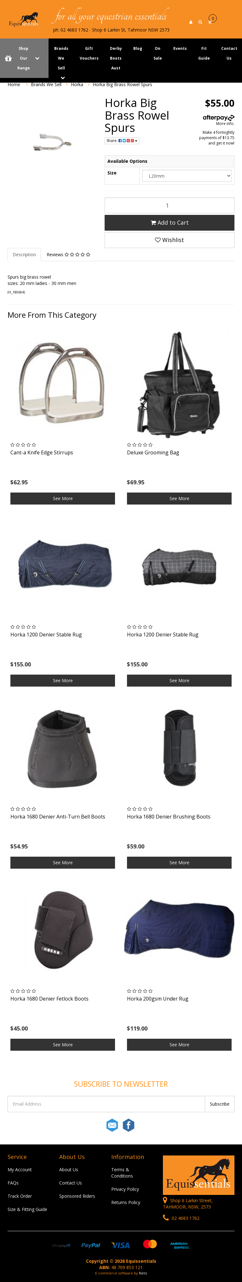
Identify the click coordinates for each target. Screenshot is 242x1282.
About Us (68, 1170)
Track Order (20, 1196)
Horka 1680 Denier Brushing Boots (168, 816)
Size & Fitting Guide (27, 1209)
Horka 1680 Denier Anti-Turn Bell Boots (57, 816)
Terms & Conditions (122, 1173)
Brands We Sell (61, 58)
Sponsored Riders (77, 1196)
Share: (122, 140)
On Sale (157, 53)
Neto (143, 1273)
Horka (77, 84)
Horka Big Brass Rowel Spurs (122, 84)
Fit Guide (204, 53)
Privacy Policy (125, 1189)
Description (24, 254)
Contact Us (70, 1183)
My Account (20, 1170)
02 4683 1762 (181, 1218)
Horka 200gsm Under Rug (157, 998)
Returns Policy (125, 1202)
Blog (137, 48)
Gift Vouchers (89, 53)
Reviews (68, 254)
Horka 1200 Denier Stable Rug (46, 634)
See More (63, 498)
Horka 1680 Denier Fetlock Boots (49, 998)
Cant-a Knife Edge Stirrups (41, 452)
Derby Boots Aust (116, 58)
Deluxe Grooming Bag (153, 452)
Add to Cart (170, 222)
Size (112, 173)
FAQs (13, 1183)
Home (14, 84)
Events (180, 48)
